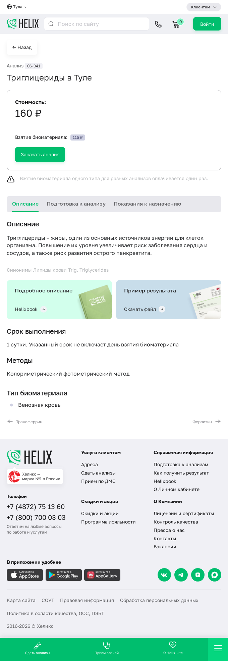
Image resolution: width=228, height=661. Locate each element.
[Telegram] (181, 575)
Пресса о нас (169, 530)
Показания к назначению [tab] (147, 203)
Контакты (165, 538)
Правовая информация (87, 600)
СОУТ (48, 600)
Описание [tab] (25, 203)
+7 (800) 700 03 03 (36, 517)
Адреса (89, 464)
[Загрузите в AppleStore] (25, 575)
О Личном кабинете (176, 489)
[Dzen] (198, 575)
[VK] (164, 575)
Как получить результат (181, 473)
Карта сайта (21, 600)
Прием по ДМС (98, 481)
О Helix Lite (173, 648)
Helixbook (165, 481)
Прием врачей (107, 648)
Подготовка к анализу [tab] (76, 203)
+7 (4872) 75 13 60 (36, 506)
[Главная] (40, 457)
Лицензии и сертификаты (184, 513)
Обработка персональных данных (159, 600)
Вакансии (165, 546)
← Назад (22, 47)
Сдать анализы (98, 473)
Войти (207, 24)
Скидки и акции (100, 513)
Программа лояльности (108, 522)
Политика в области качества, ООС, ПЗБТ (55, 613)
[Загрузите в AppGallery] (102, 575)
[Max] (214, 575)
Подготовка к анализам (181, 464)
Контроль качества (176, 522)
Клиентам (200, 6)
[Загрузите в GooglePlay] (64, 575)
